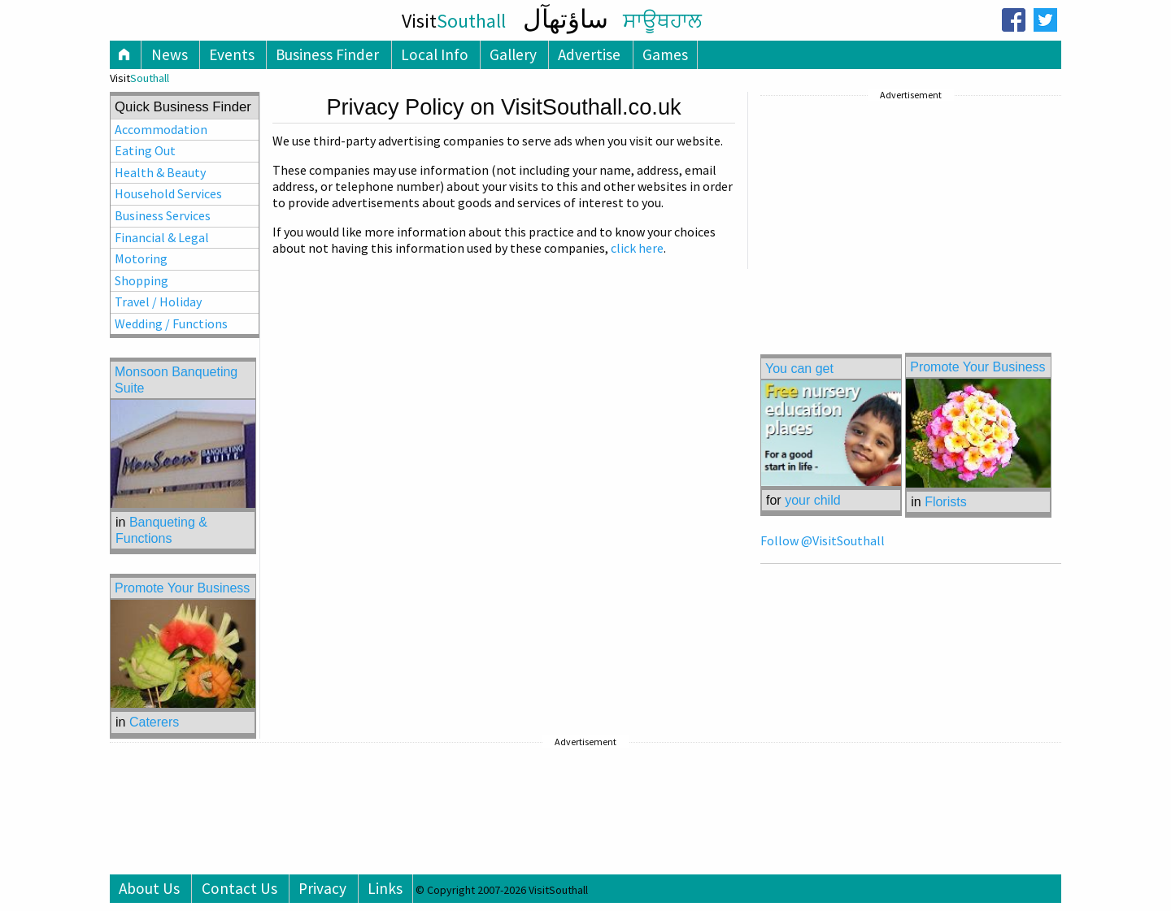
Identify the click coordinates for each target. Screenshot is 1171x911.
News (169, 54)
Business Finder (327, 54)
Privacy (322, 888)
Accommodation (161, 129)
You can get (799, 368)
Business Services (163, 215)
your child (812, 500)
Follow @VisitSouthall (822, 540)
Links (385, 888)
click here (637, 248)
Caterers (154, 722)
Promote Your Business (977, 367)
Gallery (513, 54)
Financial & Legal (162, 237)
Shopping (141, 280)
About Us (149, 888)
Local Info (434, 54)
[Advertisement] (882, 207)
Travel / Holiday (158, 301)
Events (232, 54)
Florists (946, 502)
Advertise (589, 54)
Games (665, 54)
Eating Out (145, 150)
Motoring (141, 258)
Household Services (168, 193)
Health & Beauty (160, 172)
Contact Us (239, 888)
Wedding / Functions (171, 323)
